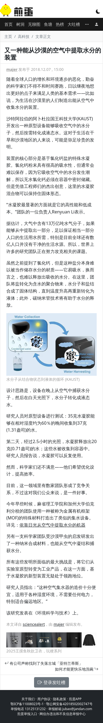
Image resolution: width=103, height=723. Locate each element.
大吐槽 (74, 24)
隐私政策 (59, 699)
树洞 (20, 24)
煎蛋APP (75, 699)
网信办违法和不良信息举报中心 (63, 713)
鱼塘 (48, 24)
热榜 (60, 24)
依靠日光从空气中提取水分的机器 (52, 525)
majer (12, 69)
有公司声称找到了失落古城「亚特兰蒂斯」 (44, 663)
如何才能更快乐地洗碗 (76, 669)
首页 (8, 24)
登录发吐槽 (51, 682)
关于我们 (28, 699)
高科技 (23, 36)
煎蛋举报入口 (27, 713)
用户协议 (44, 699)
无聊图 (34, 24)
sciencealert (34, 624)
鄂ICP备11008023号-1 (27, 704)
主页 (8, 36)
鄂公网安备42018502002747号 (69, 704)
